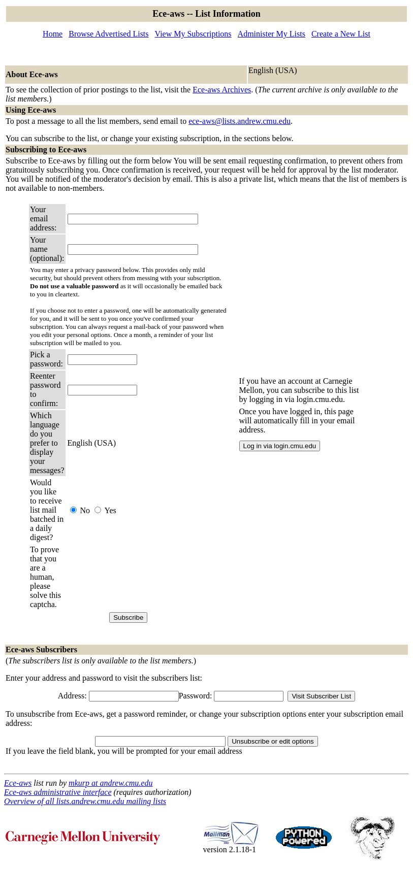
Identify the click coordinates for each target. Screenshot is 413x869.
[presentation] (145, 577)
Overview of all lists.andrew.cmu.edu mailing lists (85, 801)
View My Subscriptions (193, 33)
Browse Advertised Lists (108, 33)
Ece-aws (17, 783)
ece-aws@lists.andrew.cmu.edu (239, 121)
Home (52, 33)
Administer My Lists (271, 33)
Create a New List (340, 33)
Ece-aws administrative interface (58, 792)
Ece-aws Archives (222, 89)
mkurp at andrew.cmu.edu (110, 783)
